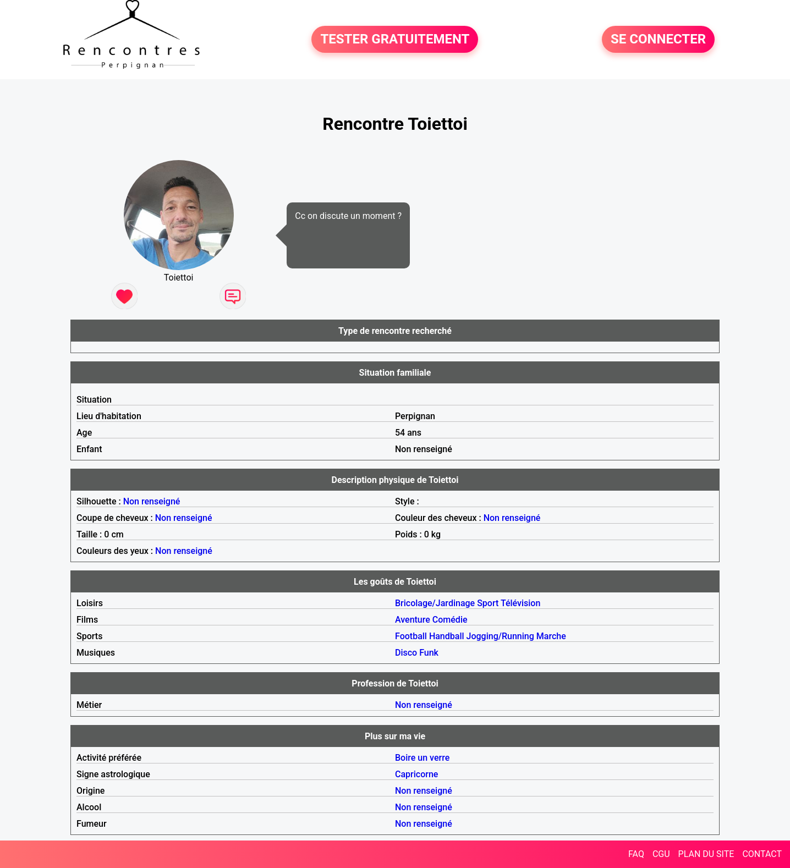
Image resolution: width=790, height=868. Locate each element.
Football (411, 636)
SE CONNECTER (658, 39)
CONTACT (762, 854)
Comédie (450, 619)
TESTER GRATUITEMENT (394, 39)
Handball (446, 636)
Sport (487, 603)
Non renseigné (151, 501)
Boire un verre (422, 757)
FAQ (636, 854)
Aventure (412, 619)
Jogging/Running (500, 636)
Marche (551, 636)
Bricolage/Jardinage (435, 603)
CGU (661, 854)
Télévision (520, 603)
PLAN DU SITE (706, 854)
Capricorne (416, 774)
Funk (428, 652)
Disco (406, 652)
